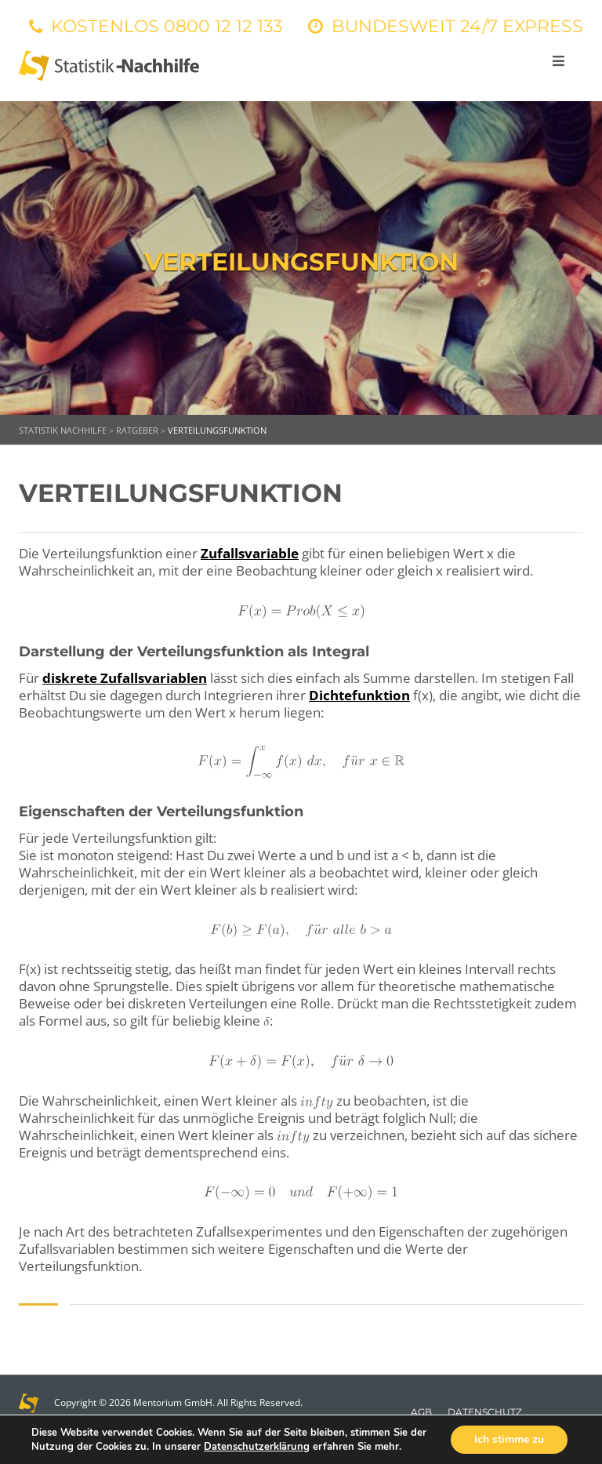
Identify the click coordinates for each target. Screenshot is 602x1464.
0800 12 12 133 (223, 26)
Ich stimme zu (509, 1439)
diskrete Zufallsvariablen (124, 678)
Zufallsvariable (250, 553)
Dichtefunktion (359, 695)
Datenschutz (485, 1412)
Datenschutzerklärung (257, 1447)
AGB (421, 1412)
